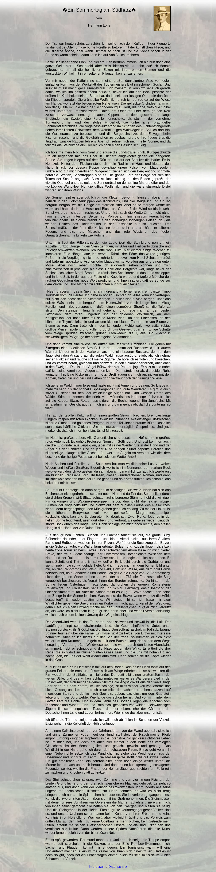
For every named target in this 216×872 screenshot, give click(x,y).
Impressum (97, 866)
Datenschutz (117, 866)
